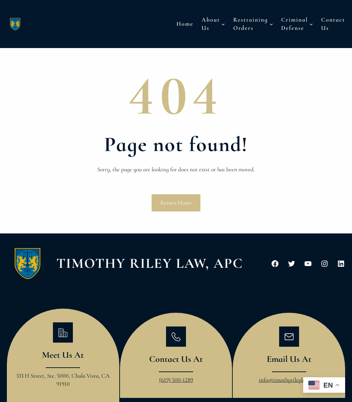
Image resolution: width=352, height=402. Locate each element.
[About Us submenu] (223, 24)
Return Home (176, 202)
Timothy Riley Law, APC (149, 263)
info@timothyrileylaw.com (289, 379)
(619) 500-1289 (176, 379)
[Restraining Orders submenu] (271, 24)
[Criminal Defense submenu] (311, 24)
